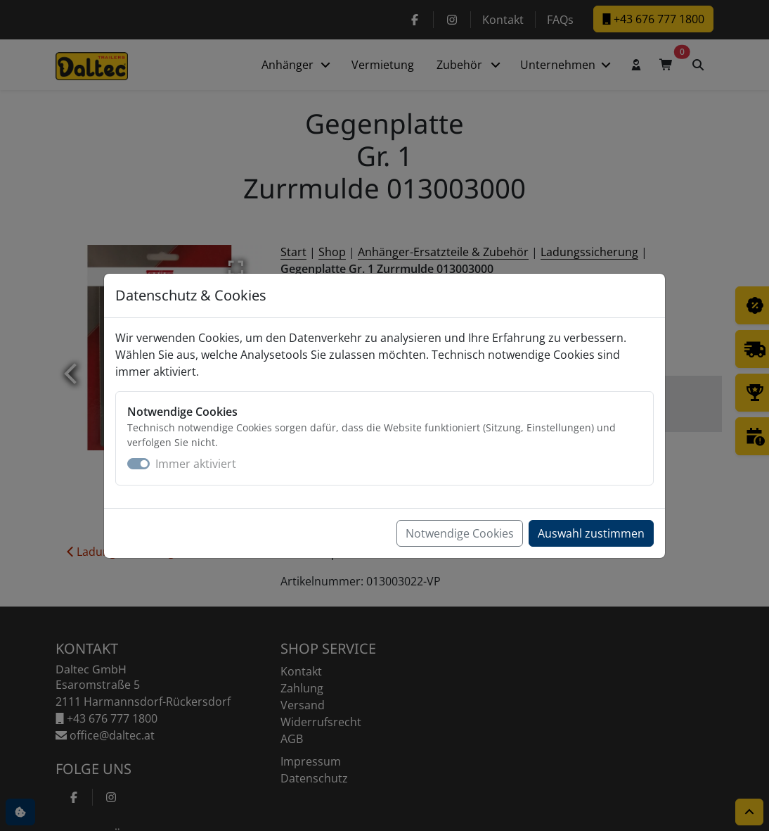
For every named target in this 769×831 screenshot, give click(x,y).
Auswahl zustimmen (591, 533)
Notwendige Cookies (460, 533)
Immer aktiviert (195, 463)
